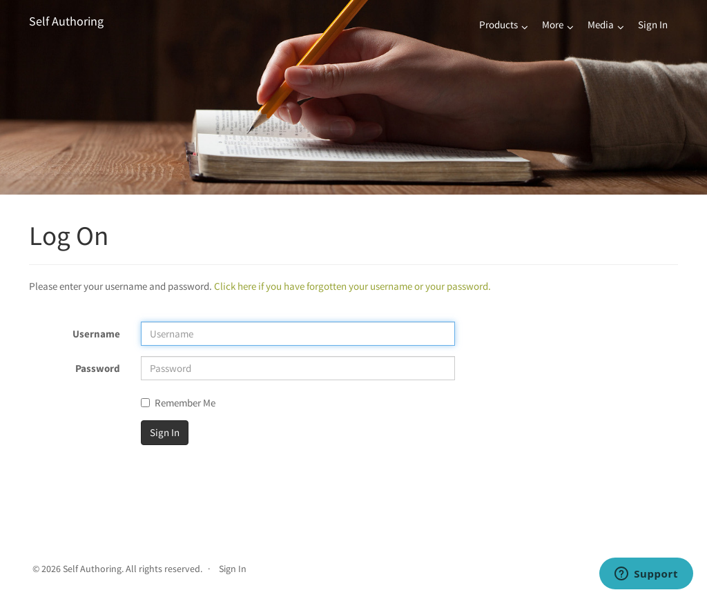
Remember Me (178, 402)
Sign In (653, 24)
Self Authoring (66, 21)
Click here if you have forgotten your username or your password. (352, 286)
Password (97, 368)
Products (498, 24)
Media (601, 24)
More (552, 24)
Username (96, 333)
